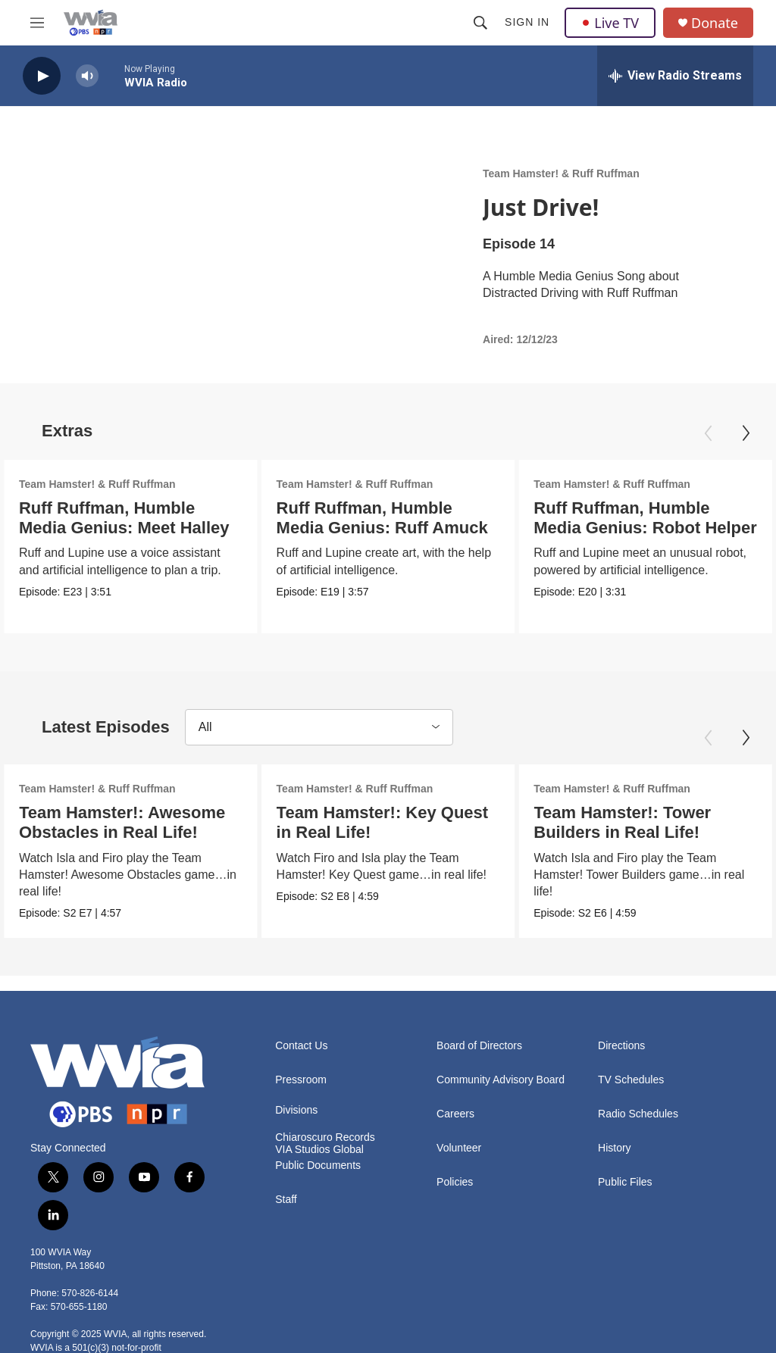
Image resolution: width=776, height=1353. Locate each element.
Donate (714, 23)
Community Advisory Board (500, 1080)
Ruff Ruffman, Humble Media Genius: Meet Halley (124, 517)
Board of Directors (479, 1045)
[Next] (745, 433)
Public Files (625, 1182)
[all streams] (675, 75)
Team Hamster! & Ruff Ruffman (561, 173)
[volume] (87, 76)
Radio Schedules (638, 1114)
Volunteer (458, 1148)
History (614, 1148)
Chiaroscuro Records (325, 1137)
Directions (621, 1045)
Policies (454, 1182)
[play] (42, 76)
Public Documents (318, 1165)
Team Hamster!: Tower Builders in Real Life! (622, 822)
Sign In (527, 22)
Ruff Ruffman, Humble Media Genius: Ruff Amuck (383, 517)
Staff (286, 1199)
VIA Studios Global (319, 1149)
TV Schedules (631, 1080)
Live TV (610, 23)
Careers (455, 1114)
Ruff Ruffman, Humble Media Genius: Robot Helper (644, 517)
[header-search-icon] (480, 23)
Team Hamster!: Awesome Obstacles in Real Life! (122, 822)
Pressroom (301, 1080)
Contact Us (301, 1045)
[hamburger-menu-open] (37, 23)
